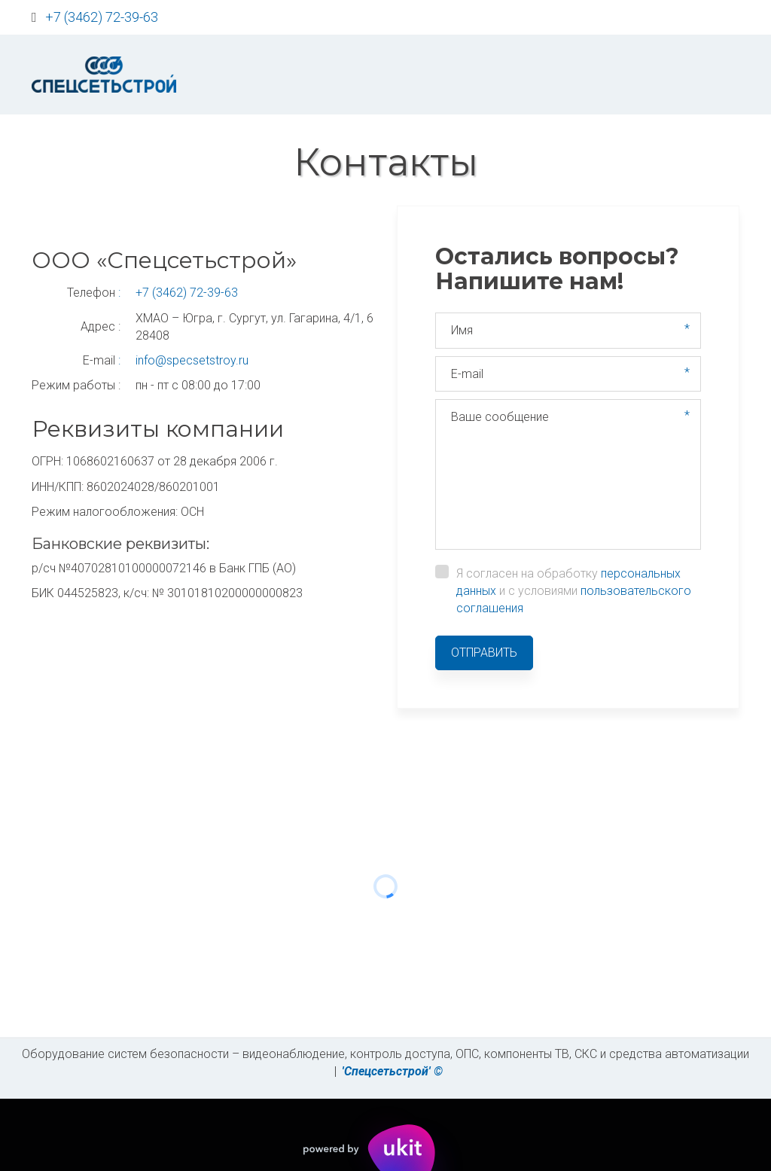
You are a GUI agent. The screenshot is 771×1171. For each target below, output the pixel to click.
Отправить (484, 652)
